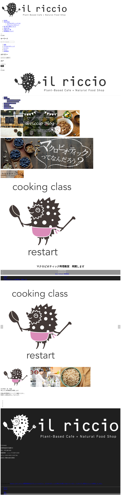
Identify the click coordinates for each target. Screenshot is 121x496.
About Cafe (6, 28)
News (56, 274)
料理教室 (66, 274)
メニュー (6, 490)
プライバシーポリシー (13, 25)
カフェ (5, 49)
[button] (16, 377)
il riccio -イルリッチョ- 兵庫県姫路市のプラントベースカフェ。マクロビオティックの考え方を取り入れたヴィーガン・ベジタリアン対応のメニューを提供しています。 (56, 483)
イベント (60, 274)
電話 (5, 492)
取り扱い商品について (10, 26)
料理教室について (9, 31)
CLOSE (3, 35)
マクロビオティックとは (13, 23)
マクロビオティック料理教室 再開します (15, 279)
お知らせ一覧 (7, 29)
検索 (2, 65)
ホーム (5, 487)
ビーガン (6, 48)
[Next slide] (119, 327)
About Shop (7, 21)
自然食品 (6, 51)
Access (5, 489)
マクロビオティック (9, 46)
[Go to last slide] (2, 327)
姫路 (5, 44)
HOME (5, 20)
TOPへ (5, 494)
